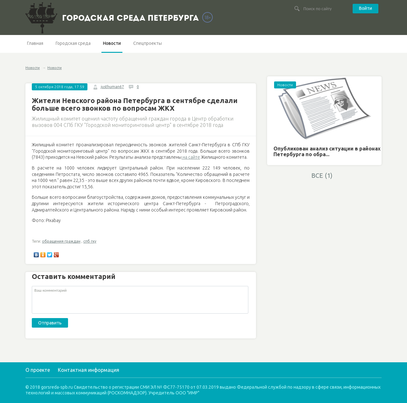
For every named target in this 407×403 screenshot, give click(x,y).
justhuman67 (112, 87)
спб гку (89, 241)
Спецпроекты (147, 43)
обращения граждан (61, 241)
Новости (112, 43)
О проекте (37, 370)
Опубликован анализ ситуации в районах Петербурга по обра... (327, 151)
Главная (35, 43)
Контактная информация (88, 370)
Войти (365, 8)
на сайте (191, 157)
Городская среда (73, 43)
